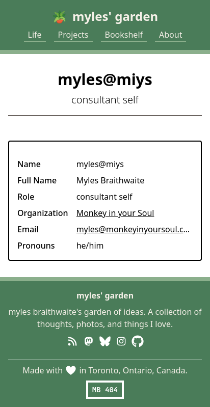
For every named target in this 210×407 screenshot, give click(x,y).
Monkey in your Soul (115, 213)
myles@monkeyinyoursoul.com (136, 229)
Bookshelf (124, 34)
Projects (73, 34)
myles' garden (105, 295)
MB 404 (105, 389)
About (170, 34)
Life (35, 34)
